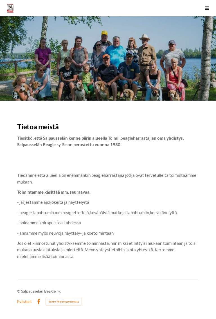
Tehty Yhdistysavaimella (64, 301)
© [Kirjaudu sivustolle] (19, 291)
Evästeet (24, 302)
